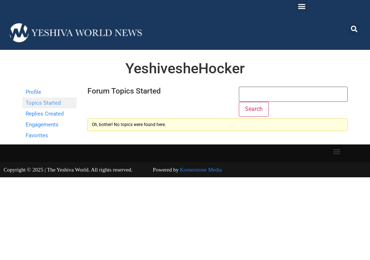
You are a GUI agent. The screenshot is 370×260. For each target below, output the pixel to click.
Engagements (42, 124)
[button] (301, 6)
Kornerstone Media (201, 170)
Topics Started (43, 103)
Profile (33, 92)
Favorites (37, 135)
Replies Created (45, 113)
